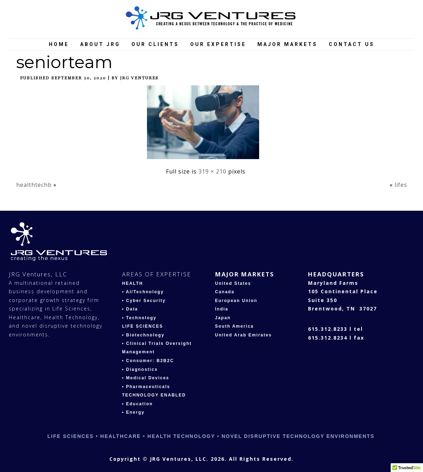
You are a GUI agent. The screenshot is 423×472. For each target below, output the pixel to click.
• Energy (133, 412)
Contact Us (351, 44)
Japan (223, 317)
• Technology (139, 317)
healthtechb (34, 185)
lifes (401, 185)
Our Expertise (218, 44)
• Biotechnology (143, 335)
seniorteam (64, 62)
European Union (236, 300)
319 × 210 (212, 171)
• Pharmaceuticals (146, 386)
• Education (137, 403)
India (222, 309)
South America (234, 326)
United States (233, 283)
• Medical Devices (145, 377)
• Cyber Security (144, 300)
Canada (225, 291)
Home (59, 44)
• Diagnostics (140, 369)
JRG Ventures (139, 77)
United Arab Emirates (243, 335)
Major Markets (287, 44)
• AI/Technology (143, 291)
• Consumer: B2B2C (148, 360)
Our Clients (155, 44)
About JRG (100, 44)
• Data (130, 309)
